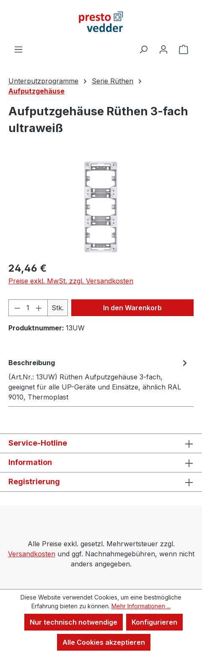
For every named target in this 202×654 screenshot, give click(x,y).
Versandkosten (31, 554)
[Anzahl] (28, 307)
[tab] (98, 379)
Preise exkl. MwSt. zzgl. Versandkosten (70, 281)
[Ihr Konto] (163, 49)
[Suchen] (143, 49)
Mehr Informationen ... (141, 606)
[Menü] (18, 49)
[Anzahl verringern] (17, 307)
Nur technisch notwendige (73, 622)
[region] (101, 207)
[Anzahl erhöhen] (39, 307)
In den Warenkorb (132, 308)
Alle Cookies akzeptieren (103, 642)
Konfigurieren (154, 622)
